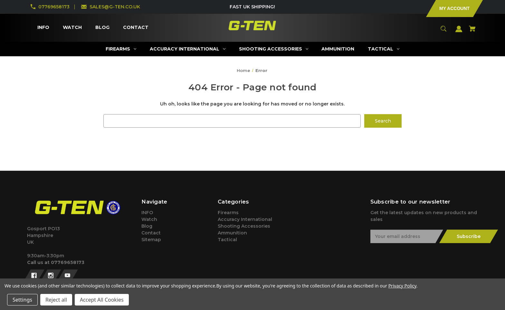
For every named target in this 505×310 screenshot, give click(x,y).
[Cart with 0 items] (472, 31)
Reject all (56, 299)
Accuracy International (245, 219)
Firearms (228, 212)
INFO (147, 212)
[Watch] (72, 27)
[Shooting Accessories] (273, 49)
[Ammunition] (338, 49)
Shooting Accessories (244, 226)
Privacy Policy (402, 286)
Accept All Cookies (102, 299)
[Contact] (135, 27)
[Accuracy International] (187, 49)
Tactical (227, 239)
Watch (149, 219)
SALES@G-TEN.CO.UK (115, 7)
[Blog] (102, 27)
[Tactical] (383, 49)
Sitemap (151, 239)
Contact (151, 233)
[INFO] (43, 27)
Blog (146, 226)
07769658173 (54, 7)
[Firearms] (121, 49)
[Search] (444, 31)
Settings (22, 299)
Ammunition (232, 233)
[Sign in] (459, 32)
